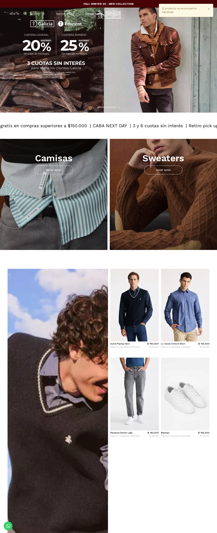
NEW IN (14, 13)
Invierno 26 (38, 13)
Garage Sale (93, 13)
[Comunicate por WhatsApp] (8, 526)
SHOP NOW (53, 169)
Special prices (65, 13)
